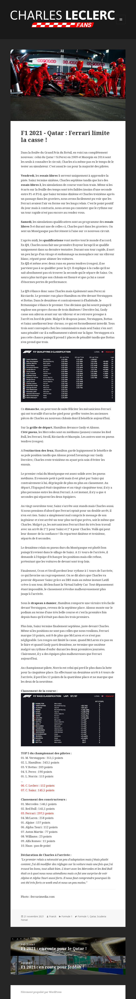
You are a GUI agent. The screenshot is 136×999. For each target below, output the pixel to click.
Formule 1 (67, 916)
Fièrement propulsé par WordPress (41, 992)
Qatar (93, 916)
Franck (52, 916)
